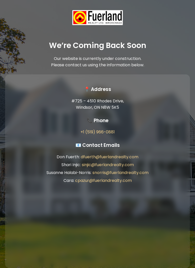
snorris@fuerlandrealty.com (120, 173)
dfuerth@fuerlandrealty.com (109, 157)
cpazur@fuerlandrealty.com (103, 180)
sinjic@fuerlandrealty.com (108, 165)
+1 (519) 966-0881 (97, 132)
